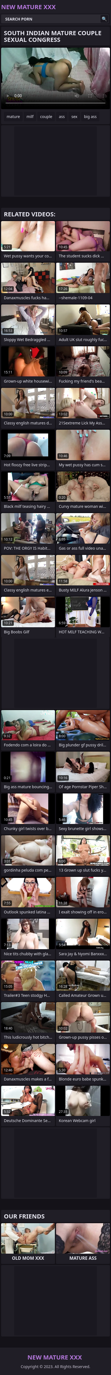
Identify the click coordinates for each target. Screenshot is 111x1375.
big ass (90, 116)
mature (13, 116)
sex (74, 116)
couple (46, 116)
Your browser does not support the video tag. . (55, 78)
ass (62, 116)
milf (30, 116)
